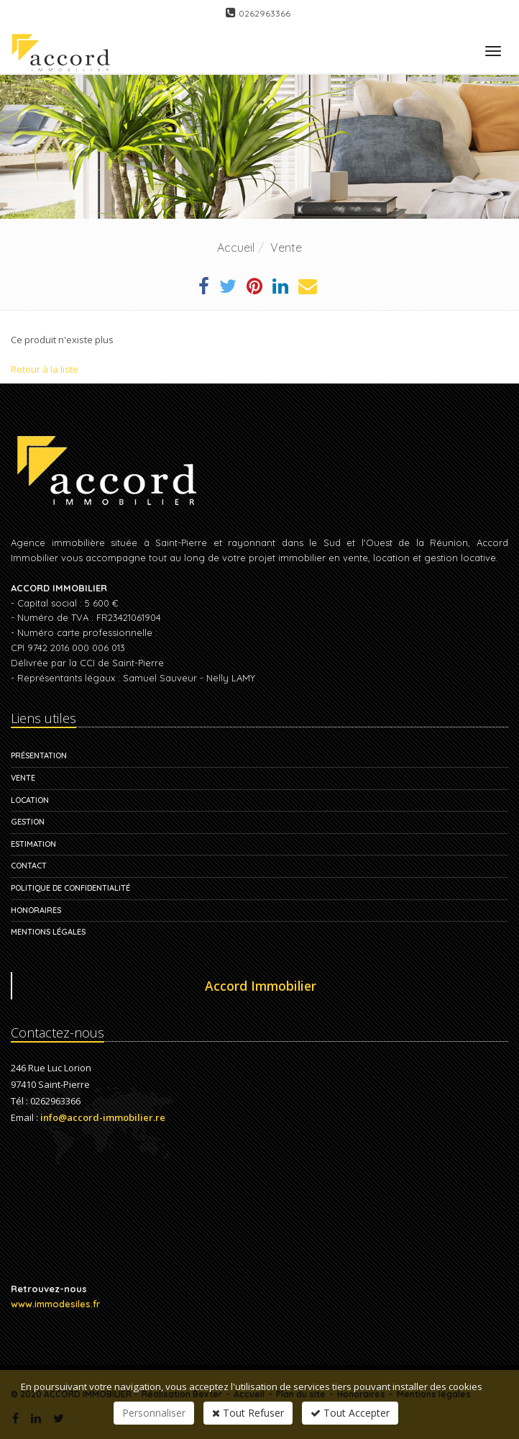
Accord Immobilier (260, 985)
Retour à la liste (44, 369)
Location (30, 800)
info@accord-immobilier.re (102, 1117)
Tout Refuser (248, 1413)
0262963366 (264, 13)
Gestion (28, 822)
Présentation (39, 755)
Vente (286, 247)
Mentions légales (48, 932)
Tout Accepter (350, 1413)
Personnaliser (153, 1413)
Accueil (235, 247)
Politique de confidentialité (70, 888)
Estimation (33, 844)
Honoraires (36, 910)
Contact (29, 866)
